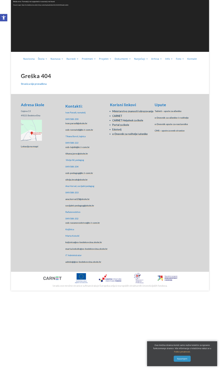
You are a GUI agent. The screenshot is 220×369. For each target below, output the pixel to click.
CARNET (117, 115)
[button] (3, 17)
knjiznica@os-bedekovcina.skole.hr (83, 242)
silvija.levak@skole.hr (76, 179)
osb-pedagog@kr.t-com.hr (79, 173)
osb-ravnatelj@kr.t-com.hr (79, 129)
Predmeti (87, 59)
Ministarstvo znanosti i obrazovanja (132, 111)
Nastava (56, 59)
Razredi (71, 59)
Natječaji (139, 59)
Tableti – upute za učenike (168, 111)
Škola (41, 59)
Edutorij (116, 129)
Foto (178, 59)
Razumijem (182, 358)
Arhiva (155, 59)
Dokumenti (121, 59)
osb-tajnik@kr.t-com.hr (77, 147)
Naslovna (29, 59)
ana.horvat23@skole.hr (77, 199)
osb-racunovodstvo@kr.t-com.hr (82, 222)
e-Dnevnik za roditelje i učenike (130, 133)
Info (167, 59)
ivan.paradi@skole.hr (76, 123)
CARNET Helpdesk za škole (127, 120)
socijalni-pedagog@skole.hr (79, 205)
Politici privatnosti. (182, 351)
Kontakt (192, 59)
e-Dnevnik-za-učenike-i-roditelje (172, 117)
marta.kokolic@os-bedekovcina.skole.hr (86, 248)
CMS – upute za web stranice (170, 130)
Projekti (104, 59)
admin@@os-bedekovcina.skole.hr (83, 261)
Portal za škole (120, 124)
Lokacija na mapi (29, 146)
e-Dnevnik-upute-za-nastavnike (171, 124)
